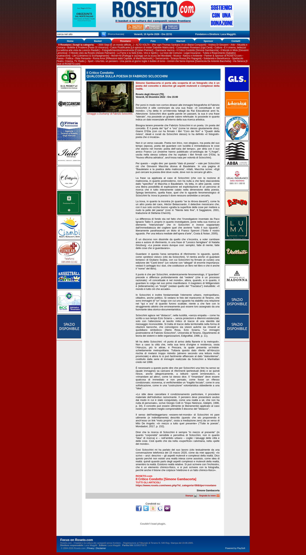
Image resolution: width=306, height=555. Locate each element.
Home (70, 41)
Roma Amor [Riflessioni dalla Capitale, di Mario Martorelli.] (123, 58)
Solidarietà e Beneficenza (217, 58)
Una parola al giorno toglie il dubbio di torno (142, 61)
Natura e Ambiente (192, 55)
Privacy (90, 548)
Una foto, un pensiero (106, 61)
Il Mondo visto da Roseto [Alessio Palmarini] (92, 53)
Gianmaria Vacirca (164, 50)
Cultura (218, 47)
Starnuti (180, 41)
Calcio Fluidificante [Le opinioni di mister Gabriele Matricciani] (142, 47)
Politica (69, 58)
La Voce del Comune (171, 53)
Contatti (235, 41)
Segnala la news (209, 495)
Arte (232, 44)
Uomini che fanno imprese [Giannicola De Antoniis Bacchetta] (199, 61)
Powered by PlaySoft (235, 548)
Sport (90, 61)
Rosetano (125, 41)
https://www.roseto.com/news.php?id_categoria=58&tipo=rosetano (176, 485)
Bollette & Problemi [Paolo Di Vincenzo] (87, 47)
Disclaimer (101, 548)
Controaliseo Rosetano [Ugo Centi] (194, 47)
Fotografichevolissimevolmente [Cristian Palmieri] (127, 50)
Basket (98, 41)
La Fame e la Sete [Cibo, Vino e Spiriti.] (137, 53)
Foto (153, 41)
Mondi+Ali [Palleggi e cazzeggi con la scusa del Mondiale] (141, 55)
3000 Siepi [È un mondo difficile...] (116, 44)
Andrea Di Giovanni (218, 44)
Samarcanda (162, 58)
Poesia (60, 58)
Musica (177, 55)
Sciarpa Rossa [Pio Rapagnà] (186, 58)
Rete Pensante (83, 58)
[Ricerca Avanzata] (116, 34)
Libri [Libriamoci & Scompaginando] (90, 55)
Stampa (191, 495)
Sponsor (208, 41)
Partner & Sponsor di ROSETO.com (223, 55)
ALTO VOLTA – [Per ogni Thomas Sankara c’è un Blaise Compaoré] (171, 44)
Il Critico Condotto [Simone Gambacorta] (197, 50)
